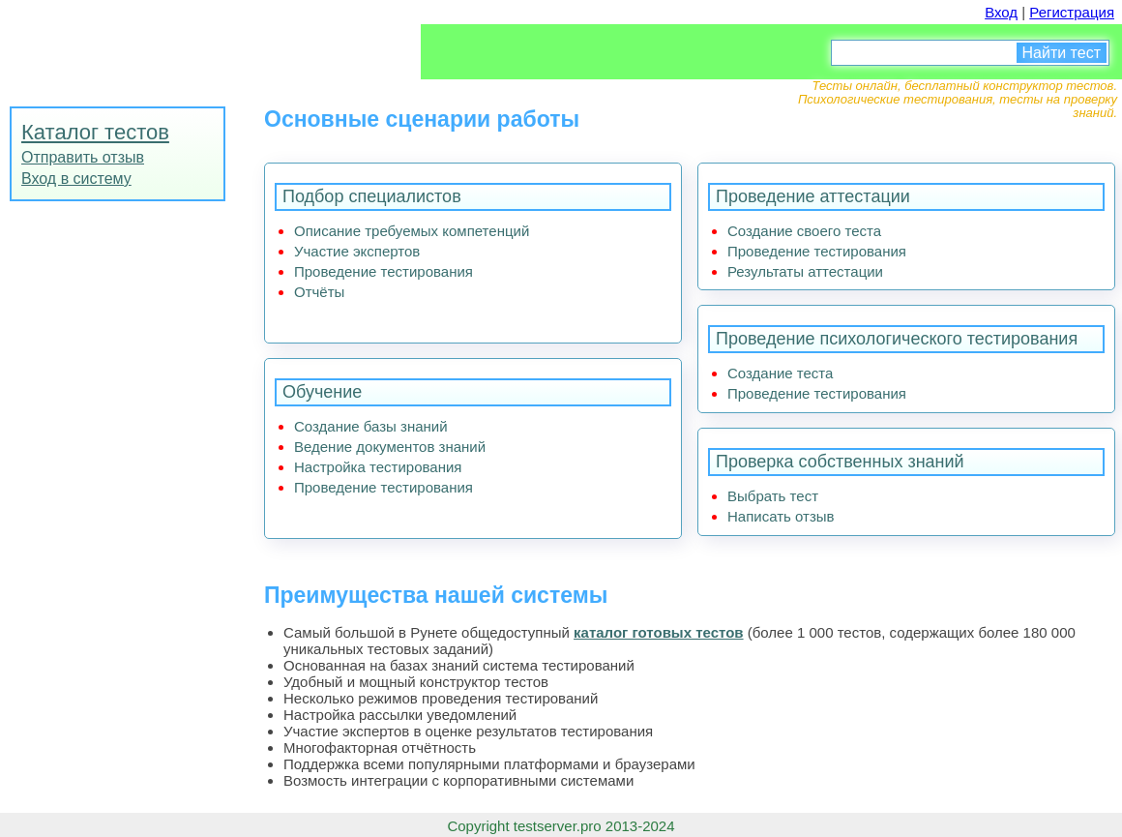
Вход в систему (76, 178)
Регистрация (1071, 12)
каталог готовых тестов (659, 632)
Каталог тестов (95, 132)
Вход (1001, 12)
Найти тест (1061, 53)
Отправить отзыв (82, 157)
